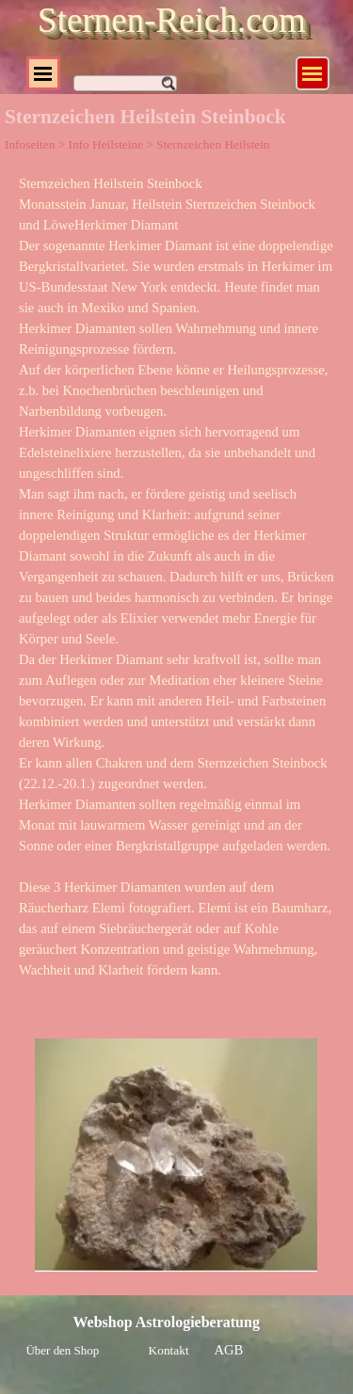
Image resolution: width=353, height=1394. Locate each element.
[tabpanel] (176, 587)
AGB (229, 1349)
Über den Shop (63, 1350)
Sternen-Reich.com (172, 20)
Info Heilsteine (105, 144)
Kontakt (169, 1350)
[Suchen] (125, 83)
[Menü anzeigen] (312, 73)
